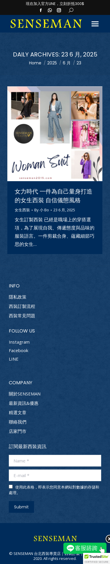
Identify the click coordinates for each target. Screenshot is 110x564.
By (41, 210)
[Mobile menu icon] (95, 24)
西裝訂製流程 (22, 306)
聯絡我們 (17, 422)
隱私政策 (17, 297)
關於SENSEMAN (24, 394)
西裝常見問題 (22, 315)
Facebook (18, 350)
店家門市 (17, 431)
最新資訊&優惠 (23, 403)
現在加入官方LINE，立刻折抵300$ (55, 3)
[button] (96, 558)
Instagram (19, 342)
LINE (13, 359)
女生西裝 (22, 209)
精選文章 (17, 412)
